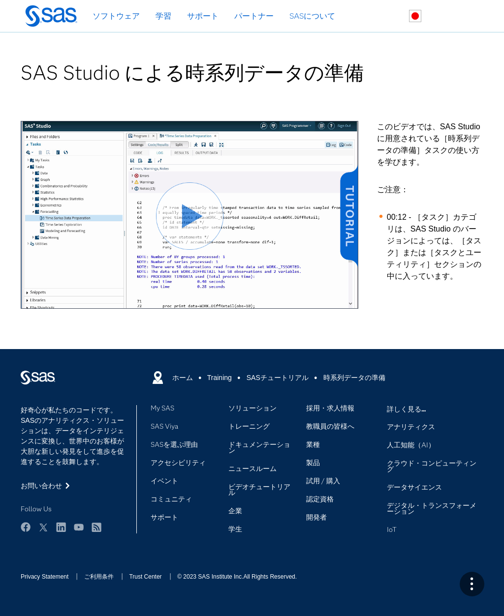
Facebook (26, 527)
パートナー (254, 16)
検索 (392, 16)
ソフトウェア (116, 16)
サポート (203, 16)
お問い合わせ (438, 16)
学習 (163, 16)
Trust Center (145, 576)
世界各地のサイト (415, 16)
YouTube (79, 527)
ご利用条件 (99, 576)
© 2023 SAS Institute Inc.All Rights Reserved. (237, 576)
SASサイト (461, 16)
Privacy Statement (44, 576)
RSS (96, 527)
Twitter (43, 527)
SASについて (312, 16)
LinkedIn (61, 527)
